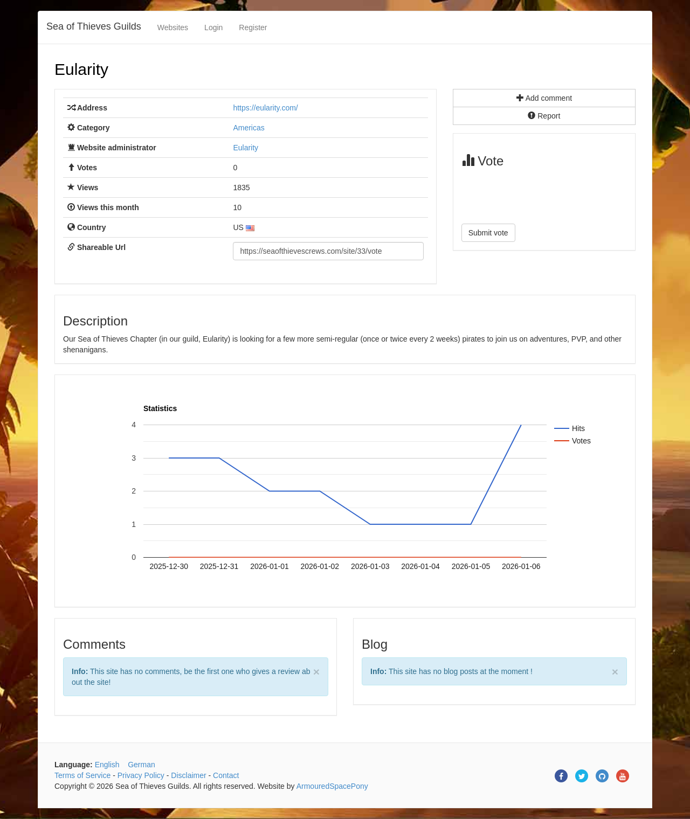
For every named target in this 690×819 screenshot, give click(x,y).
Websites (172, 27)
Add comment (544, 98)
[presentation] (543, 194)
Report (544, 116)
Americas (248, 127)
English (107, 764)
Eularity (81, 69)
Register (253, 27)
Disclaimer (188, 775)
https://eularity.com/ (265, 107)
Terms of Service (82, 775)
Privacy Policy (141, 775)
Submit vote (488, 232)
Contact (226, 775)
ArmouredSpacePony (332, 786)
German (141, 764)
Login (213, 27)
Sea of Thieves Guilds (93, 26)
